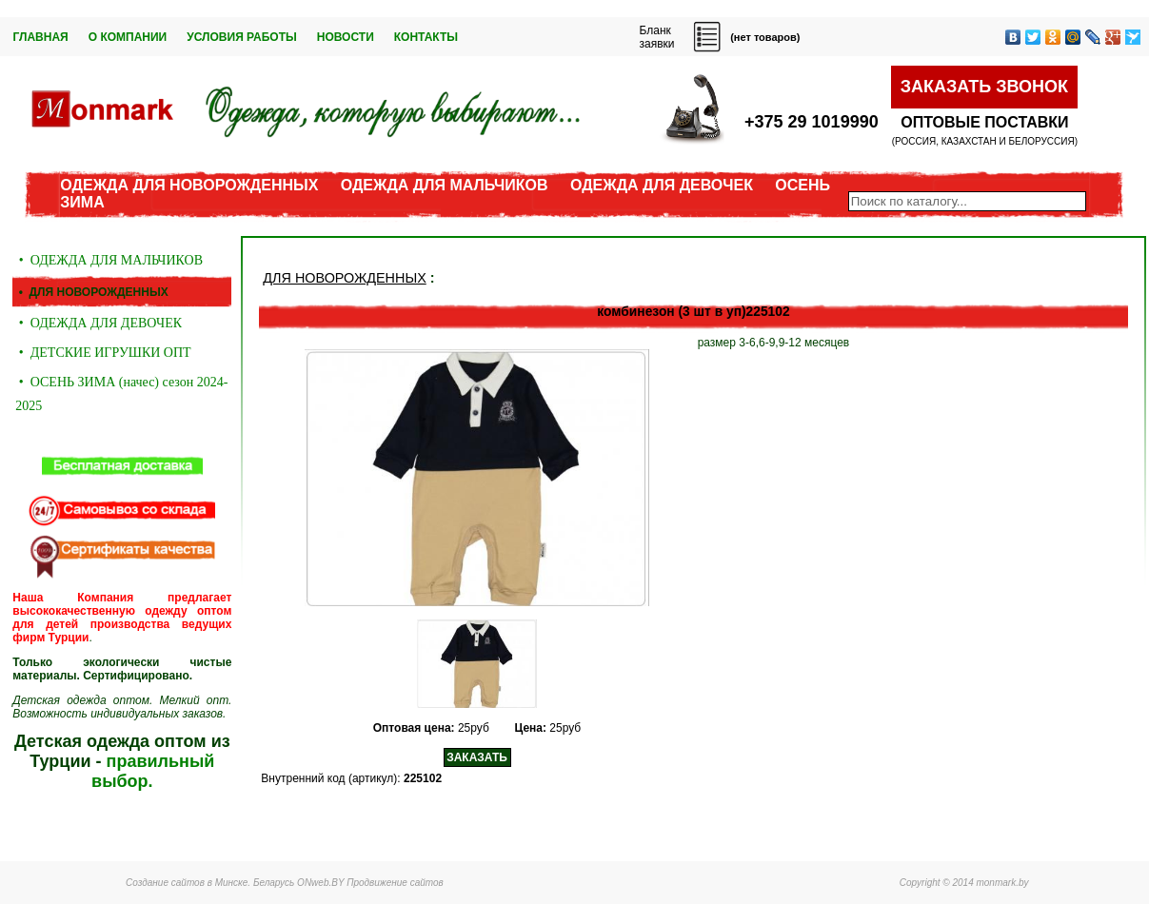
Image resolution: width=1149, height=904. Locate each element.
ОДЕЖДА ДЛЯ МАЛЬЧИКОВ (444, 185)
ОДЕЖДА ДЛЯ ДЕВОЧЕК (661, 185)
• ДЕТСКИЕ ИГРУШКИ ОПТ (102, 352)
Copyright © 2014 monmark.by (964, 882)
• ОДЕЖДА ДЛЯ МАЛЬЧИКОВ (109, 260)
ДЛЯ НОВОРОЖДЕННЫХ (344, 277)
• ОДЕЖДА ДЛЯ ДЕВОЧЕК (98, 323)
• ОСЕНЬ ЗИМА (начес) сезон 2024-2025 (121, 394)
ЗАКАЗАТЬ (476, 757)
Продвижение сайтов (395, 882)
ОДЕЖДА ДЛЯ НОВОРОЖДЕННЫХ (189, 185)
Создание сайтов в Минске (187, 882)
